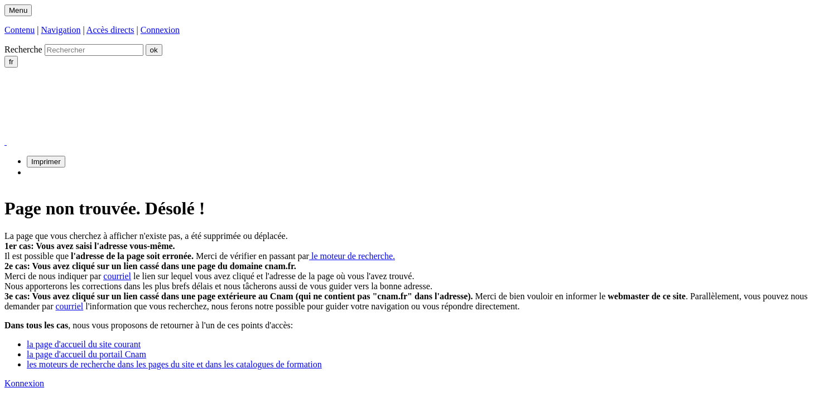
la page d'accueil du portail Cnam (86, 354)
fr (11, 62)
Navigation (60, 30)
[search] (94, 50)
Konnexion (24, 383)
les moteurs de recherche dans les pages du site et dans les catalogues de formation (174, 364)
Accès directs (110, 30)
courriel (117, 276)
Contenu (19, 30)
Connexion (160, 30)
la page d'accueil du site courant (84, 344)
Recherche (23, 49)
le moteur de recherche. (352, 256)
